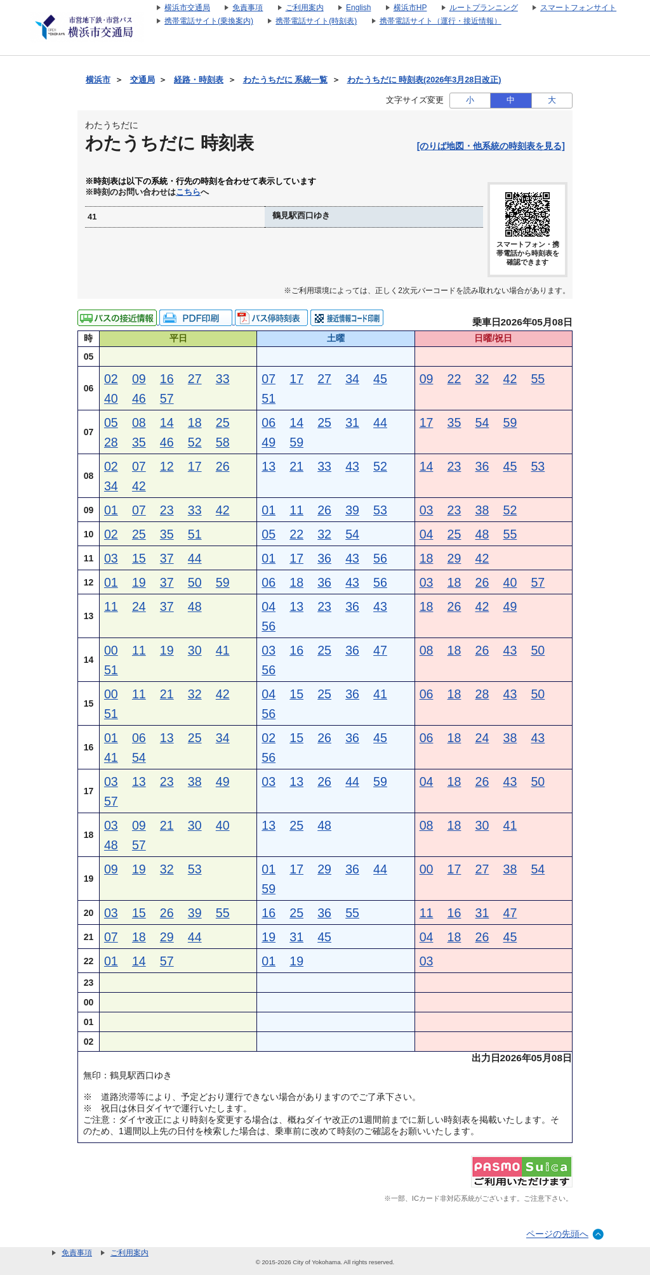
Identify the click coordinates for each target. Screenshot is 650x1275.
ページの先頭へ (557, 1234)
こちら (188, 192)
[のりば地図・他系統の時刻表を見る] (491, 146)
